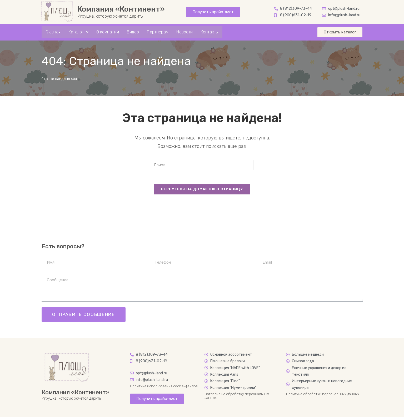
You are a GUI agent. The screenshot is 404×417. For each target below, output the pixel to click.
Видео (140, 32)
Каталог (81, 32)
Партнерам (167, 32)
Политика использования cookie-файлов (159, 384)
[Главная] (43, 80)
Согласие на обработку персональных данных (238, 392)
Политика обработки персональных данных (323, 390)
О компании (113, 32)
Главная (54, 32)
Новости (196, 32)
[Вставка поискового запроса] (202, 166)
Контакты (223, 32)
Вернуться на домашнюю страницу (202, 192)
